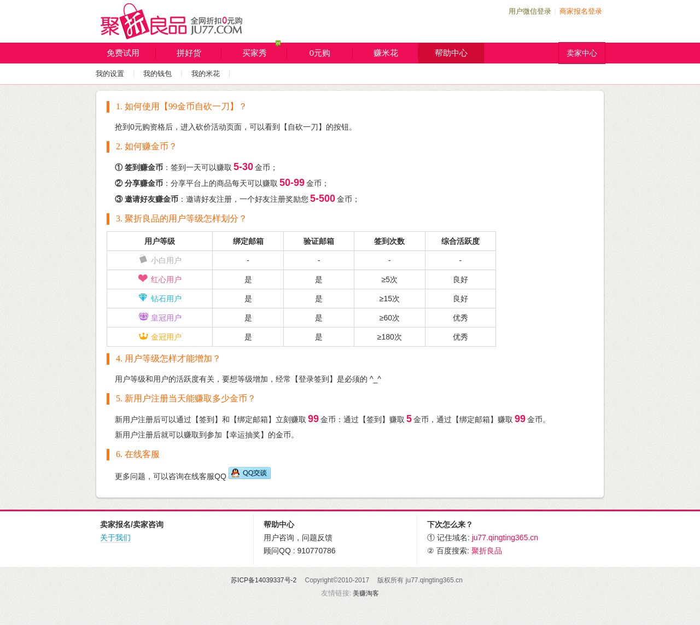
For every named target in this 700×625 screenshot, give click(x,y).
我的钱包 (157, 73)
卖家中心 (582, 53)
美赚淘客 (366, 593)
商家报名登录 (580, 11)
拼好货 (199, 53)
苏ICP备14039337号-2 (263, 580)
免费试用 (131, 53)
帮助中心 (451, 52)
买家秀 (265, 51)
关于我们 (115, 537)
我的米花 (205, 73)
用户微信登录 (530, 11)
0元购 (331, 53)
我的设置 (110, 73)
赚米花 (396, 53)
